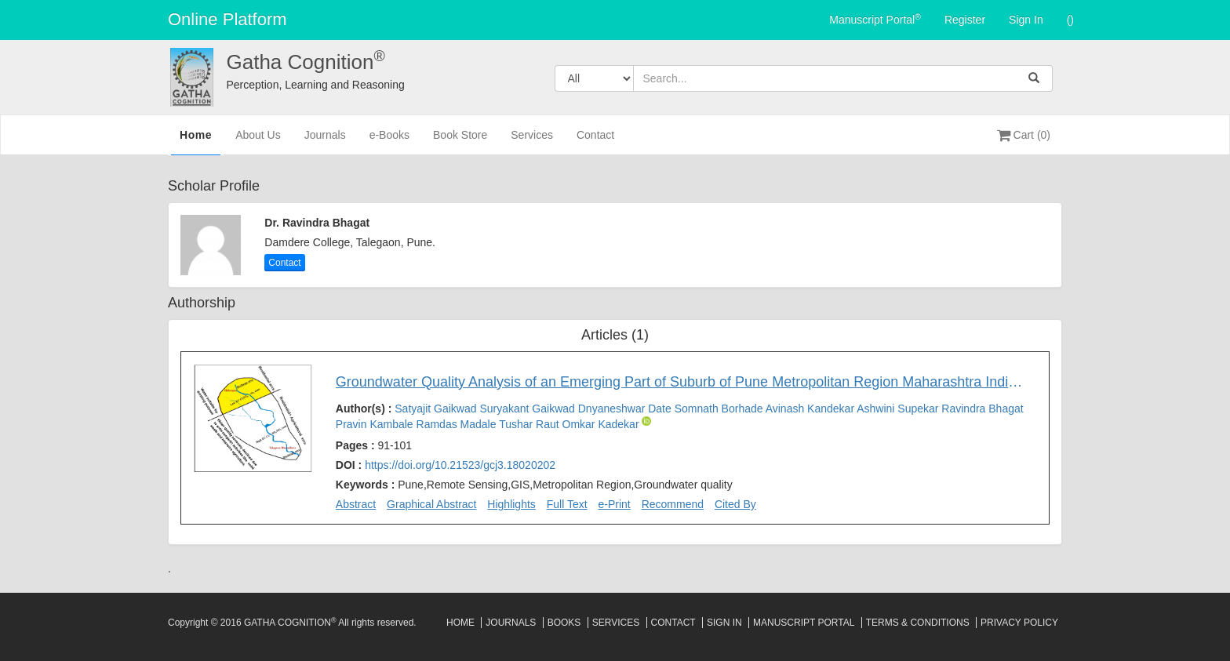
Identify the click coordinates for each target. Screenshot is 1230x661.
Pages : (374, 445)
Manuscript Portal (875, 19)
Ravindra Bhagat (982, 408)
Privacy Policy (1019, 622)
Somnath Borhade (720, 408)
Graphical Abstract (431, 504)
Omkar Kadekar (602, 424)
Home (196, 140)
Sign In (1026, 19)
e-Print (615, 504)
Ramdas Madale (458, 424)
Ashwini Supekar (899, 408)
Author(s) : (680, 416)
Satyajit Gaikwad (437, 408)
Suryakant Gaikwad (528, 408)
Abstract (356, 504)
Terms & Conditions (918, 622)
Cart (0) (1023, 135)
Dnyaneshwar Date (626, 408)
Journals (325, 141)
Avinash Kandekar (811, 408)
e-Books (389, 141)
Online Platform (227, 19)
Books (564, 622)
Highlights (511, 504)
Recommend (673, 504)
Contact (595, 141)
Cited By (735, 504)
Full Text (567, 504)
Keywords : (534, 484)
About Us (258, 141)
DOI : (445, 465)
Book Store (460, 141)
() (1070, 19)
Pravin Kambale (376, 424)
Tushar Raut (530, 424)
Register (964, 19)
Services (532, 141)
